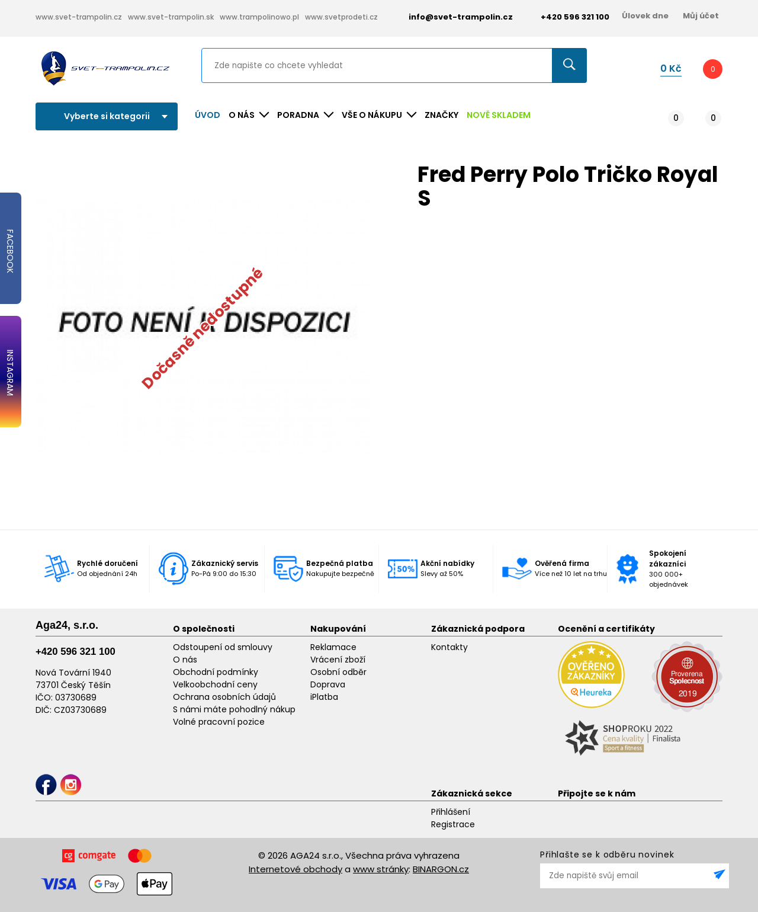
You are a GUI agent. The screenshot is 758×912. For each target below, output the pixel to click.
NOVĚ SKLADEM (499, 115)
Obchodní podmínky (215, 672)
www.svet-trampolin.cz (79, 17)
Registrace (453, 824)
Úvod (207, 115)
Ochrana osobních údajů (224, 697)
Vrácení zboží (337, 659)
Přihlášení (450, 812)
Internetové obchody (295, 869)
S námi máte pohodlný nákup (234, 709)
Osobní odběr (338, 672)
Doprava (327, 684)
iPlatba (324, 697)
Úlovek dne (645, 15)
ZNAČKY (441, 115)
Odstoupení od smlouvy (222, 647)
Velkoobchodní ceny (215, 684)
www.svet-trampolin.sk (171, 17)
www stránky (381, 869)
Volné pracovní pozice (219, 722)
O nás (185, 659)
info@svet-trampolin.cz (452, 17)
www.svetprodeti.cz (341, 17)
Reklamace (333, 647)
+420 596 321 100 (75, 651)
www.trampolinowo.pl (259, 17)
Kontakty (449, 647)
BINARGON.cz (441, 869)
